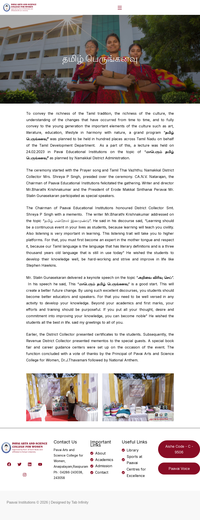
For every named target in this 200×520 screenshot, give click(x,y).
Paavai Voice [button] (179, 468)
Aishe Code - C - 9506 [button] (179, 449)
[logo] (20, 7)
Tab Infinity (79, 502)
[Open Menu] (120, 7)
